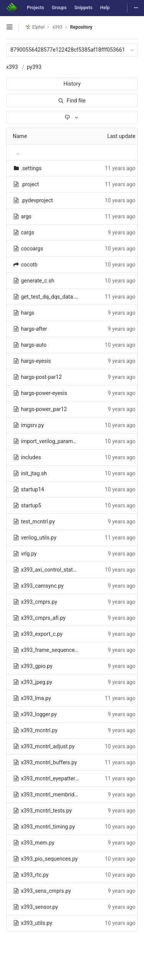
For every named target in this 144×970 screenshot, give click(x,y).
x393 (12, 67)
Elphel (35, 27)
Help (105, 7)
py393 (34, 67)
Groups (59, 7)
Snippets (83, 7)
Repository (81, 27)
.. (18, 152)
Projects (35, 7)
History (72, 84)
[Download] (72, 117)
